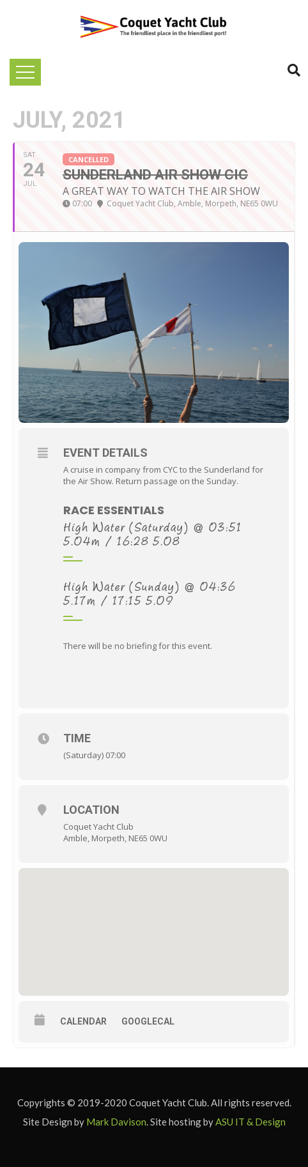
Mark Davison (116, 1121)
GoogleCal (147, 1021)
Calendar (83, 1021)
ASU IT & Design (250, 1121)
